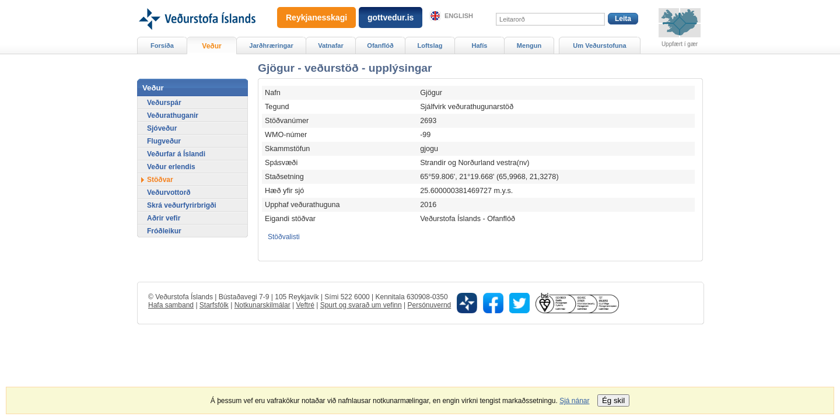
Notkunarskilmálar (262, 305)
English (458, 15)
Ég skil (613, 400)
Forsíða (162, 45)
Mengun (529, 45)
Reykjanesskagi (316, 17)
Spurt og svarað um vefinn (361, 305)
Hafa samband (171, 305)
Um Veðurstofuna (599, 45)
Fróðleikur (164, 231)
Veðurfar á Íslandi (176, 154)
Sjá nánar (574, 401)
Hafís (480, 45)
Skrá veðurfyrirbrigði (181, 205)
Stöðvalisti (284, 237)
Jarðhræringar (271, 45)
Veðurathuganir (172, 115)
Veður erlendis (171, 167)
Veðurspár (164, 103)
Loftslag (430, 45)
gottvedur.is (391, 17)
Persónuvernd (430, 305)
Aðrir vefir (163, 218)
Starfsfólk (214, 305)
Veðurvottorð (169, 192)
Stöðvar (160, 180)
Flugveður (164, 141)
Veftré (305, 305)
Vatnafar (331, 45)
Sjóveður (162, 128)
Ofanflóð (380, 45)
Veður (211, 46)
